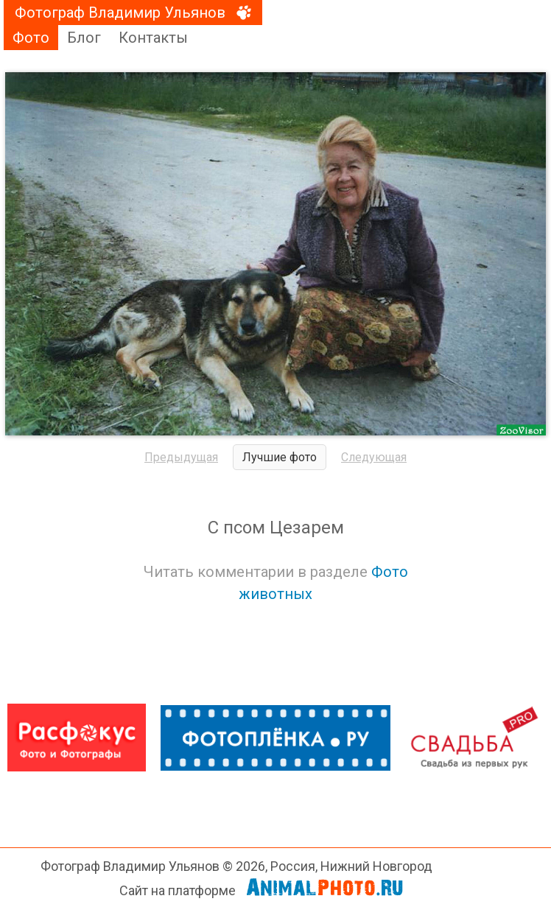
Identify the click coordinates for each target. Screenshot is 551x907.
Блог (84, 37)
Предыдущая (181, 457)
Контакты (153, 37)
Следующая (374, 457)
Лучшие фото (279, 457)
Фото (31, 37)
